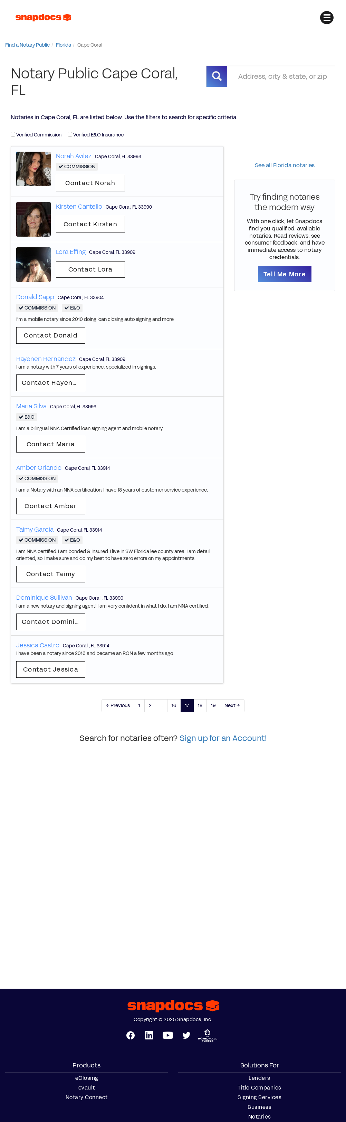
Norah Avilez (74, 156)
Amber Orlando (38, 467)
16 (174, 705)
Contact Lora (90, 269)
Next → (232, 705)
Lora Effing (71, 251)
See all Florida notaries (285, 165)
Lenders (259, 1078)
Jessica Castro (37, 645)
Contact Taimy (50, 574)
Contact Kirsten (90, 224)
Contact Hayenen (51, 382)
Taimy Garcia (35, 529)
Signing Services (259, 1097)
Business (259, 1107)
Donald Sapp (35, 297)
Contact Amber (51, 506)
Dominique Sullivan (44, 597)
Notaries (259, 1117)
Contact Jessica (50, 669)
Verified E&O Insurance (96, 135)
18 (200, 705)
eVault (86, 1088)
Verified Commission (36, 135)
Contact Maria (51, 444)
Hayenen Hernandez (46, 358)
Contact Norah (90, 183)
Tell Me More (284, 274)
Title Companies (259, 1088)
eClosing (86, 1078)
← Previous (118, 705)
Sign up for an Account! (223, 738)
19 (213, 705)
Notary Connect (87, 1097)
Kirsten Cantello (79, 206)
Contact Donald (51, 335)
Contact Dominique (53, 621)
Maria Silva (31, 406)
